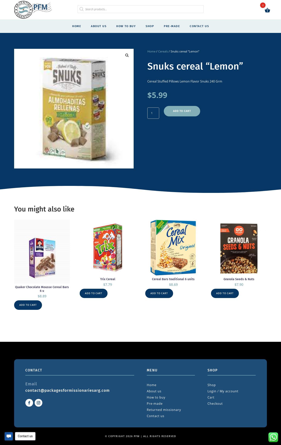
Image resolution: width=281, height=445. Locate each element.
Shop (150, 26)
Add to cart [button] (28, 305)
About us (98, 26)
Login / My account (223, 391)
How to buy (126, 26)
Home (76, 26)
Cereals (163, 51)
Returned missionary (164, 410)
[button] (127, 55)
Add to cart (182, 111)
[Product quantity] (153, 113)
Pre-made (172, 26)
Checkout (215, 403)
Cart (211, 397)
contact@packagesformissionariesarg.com (67, 390)
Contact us (199, 26)
